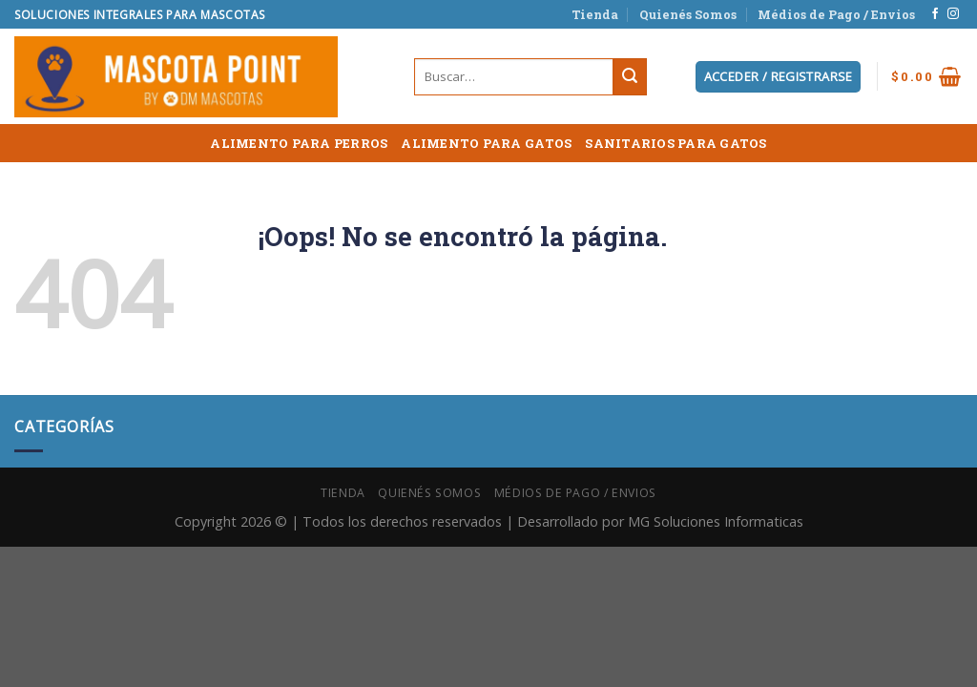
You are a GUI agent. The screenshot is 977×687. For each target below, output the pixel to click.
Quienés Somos (688, 14)
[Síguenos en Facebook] (935, 14)
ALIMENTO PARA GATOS (486, 143)
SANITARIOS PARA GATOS (675, 143)
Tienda (595, 14)
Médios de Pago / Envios (836, 14)
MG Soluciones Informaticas (715, 521)
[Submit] (629, 77)
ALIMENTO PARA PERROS (298, 143)
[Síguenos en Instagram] (953, 14)
